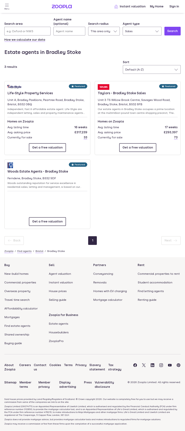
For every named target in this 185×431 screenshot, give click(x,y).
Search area (13, 24)
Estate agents (58, 323)
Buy (7, 265)
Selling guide (57, 300)
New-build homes (16, 273)
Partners (99, 265)
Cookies (55, 365)
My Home (157, 6)
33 (85, 137)
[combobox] (27, 28)
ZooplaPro (56, 341)
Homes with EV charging (110, 291)
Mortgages (12, 317)
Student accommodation (155, 282)
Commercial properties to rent (159, 273)
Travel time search (17, 300)
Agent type (131, 24)
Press (88, 382)
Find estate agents (17, 326)
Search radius (98, 24)
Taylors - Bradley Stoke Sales (122, 93)
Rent (141, 265)
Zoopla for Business (63, 315)
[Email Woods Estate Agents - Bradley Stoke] (47, 221)
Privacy (81, 365)
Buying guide (13, 343)
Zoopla (8, 251)
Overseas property (17, 291)
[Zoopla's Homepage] (62, 7)
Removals (100, 282)
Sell (52, 265)
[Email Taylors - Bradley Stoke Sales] (137, 147)
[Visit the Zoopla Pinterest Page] (178, 367)
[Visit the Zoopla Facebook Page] (135, 367)
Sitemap (10, 382)
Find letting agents (151, 291)
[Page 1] (92, 240)
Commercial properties (20, 282)
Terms (68, 365)
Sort (126, 62)
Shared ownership (16, 334)
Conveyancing (103, 273)
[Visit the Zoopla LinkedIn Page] (152, 367)
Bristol (39, 251)
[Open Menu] (6, 6)
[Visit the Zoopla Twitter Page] (144, 367)
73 (176, 137)
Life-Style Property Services (30, 93)
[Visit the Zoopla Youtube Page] (170, 367)
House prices (58, 291)
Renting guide (147, 300)
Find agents (24, 251)
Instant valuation (130, 6)
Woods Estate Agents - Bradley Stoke (37, 171)
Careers (25, 365)
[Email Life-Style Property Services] (47, 147)
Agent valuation (60, 273)
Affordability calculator (21, 308)
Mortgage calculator (107, 300)
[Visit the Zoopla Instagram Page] (161, 367)
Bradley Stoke (56, 251)
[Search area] (27, 31)
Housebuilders (59, 332)
